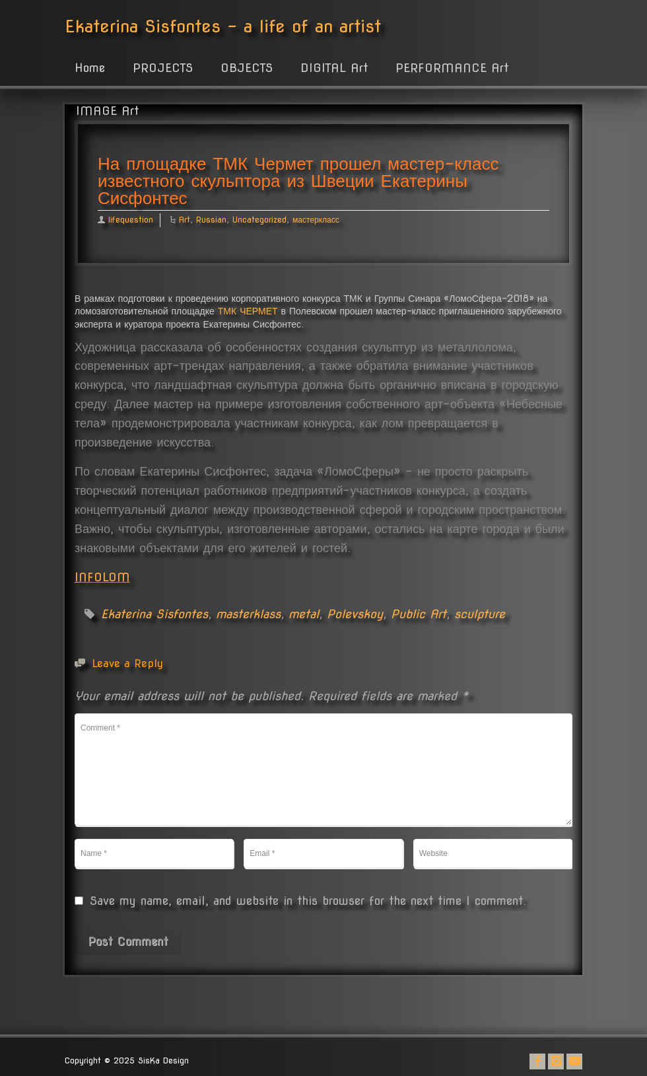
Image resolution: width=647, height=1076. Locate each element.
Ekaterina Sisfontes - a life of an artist (223, 26)
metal (304, 614)
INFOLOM (102, 577)
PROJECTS (163, 68)
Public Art (418, 614)
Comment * (323, 769)
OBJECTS (247, 68)
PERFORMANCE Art (451, 68)
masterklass (248, 614)
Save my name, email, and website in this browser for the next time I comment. (308, 901)
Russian (211, 220)
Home (90, 68)
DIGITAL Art (334, 68)
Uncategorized (259, 220)
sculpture (479, 614)
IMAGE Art (107, 111)
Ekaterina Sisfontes (154, 614)
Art (184, 220)
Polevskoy (355, 614)
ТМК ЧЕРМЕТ (248, 311)
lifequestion (130, 220)
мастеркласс (315, 220)
